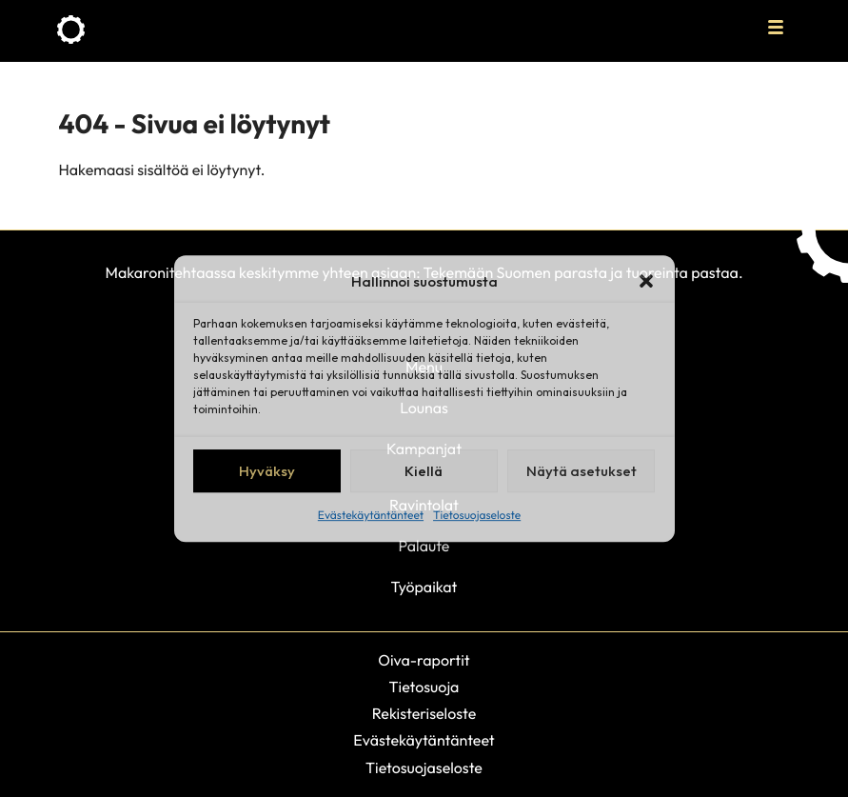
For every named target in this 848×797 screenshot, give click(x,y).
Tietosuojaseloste (477, 515)
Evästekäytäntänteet (371, 515)
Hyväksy (267, 471)
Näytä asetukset (581, 471)
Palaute (424, 546)
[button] (646, 280)
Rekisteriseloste (424, 714)
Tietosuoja (424, 687)
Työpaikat (424, 587)
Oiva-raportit (423, 660)
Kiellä (423, 471)
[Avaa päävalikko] (775, 26)
